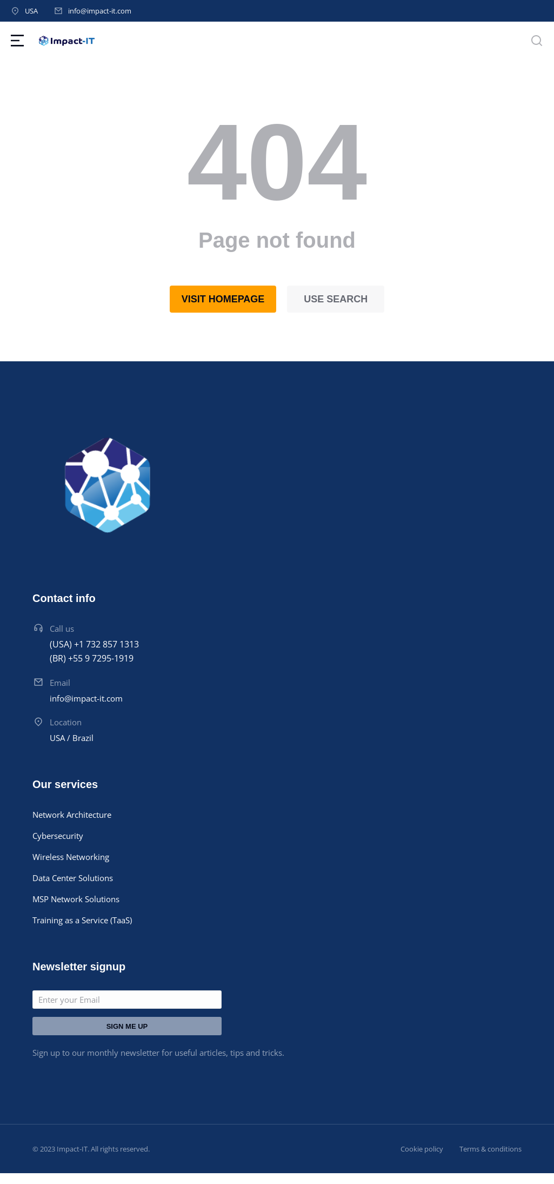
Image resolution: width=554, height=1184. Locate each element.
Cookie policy (422, 1149)
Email (60, 682)
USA (31, 11)
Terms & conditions (490, 1149)
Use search (336, 299)
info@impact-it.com (99, 11)
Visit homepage (223, 299)
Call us (62, 628)
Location (66, 722)
